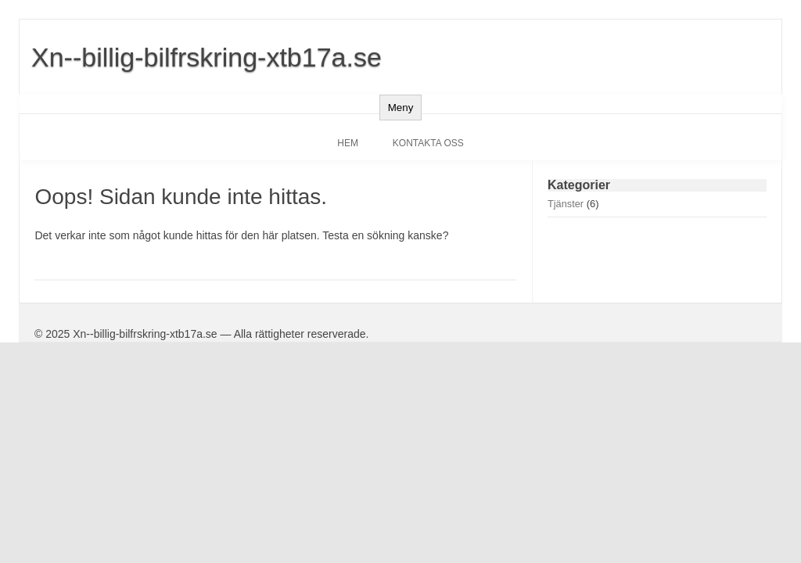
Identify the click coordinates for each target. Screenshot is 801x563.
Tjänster (566, 204)
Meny (401, 107)
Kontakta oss (428, 143)
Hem (347, 143)
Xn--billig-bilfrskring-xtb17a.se (206, 57)
